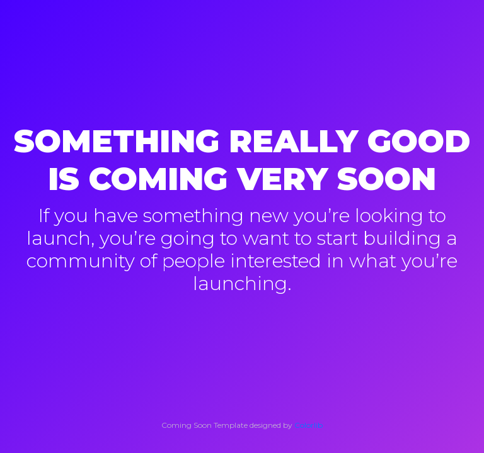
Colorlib (308, 425)
